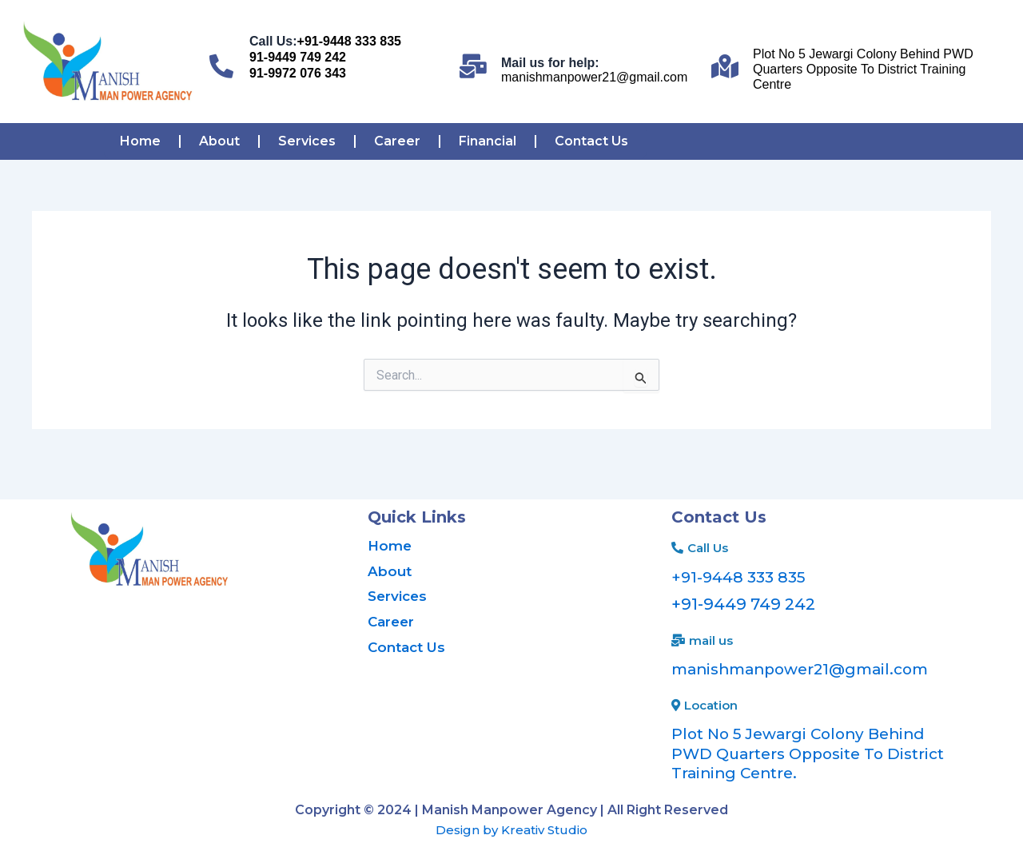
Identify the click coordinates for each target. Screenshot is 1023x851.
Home (140, 141)
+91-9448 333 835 (349, 41)
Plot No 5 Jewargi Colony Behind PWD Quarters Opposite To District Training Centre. (804, 751)
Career (397, 141)
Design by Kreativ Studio (511, 826)
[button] (699, 548)
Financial (487, 141)
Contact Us (591, 141)
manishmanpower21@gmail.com (594, 77)
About (219, 141)
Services (307, 141)
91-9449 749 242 (297, 57)
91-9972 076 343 (297, 73)
